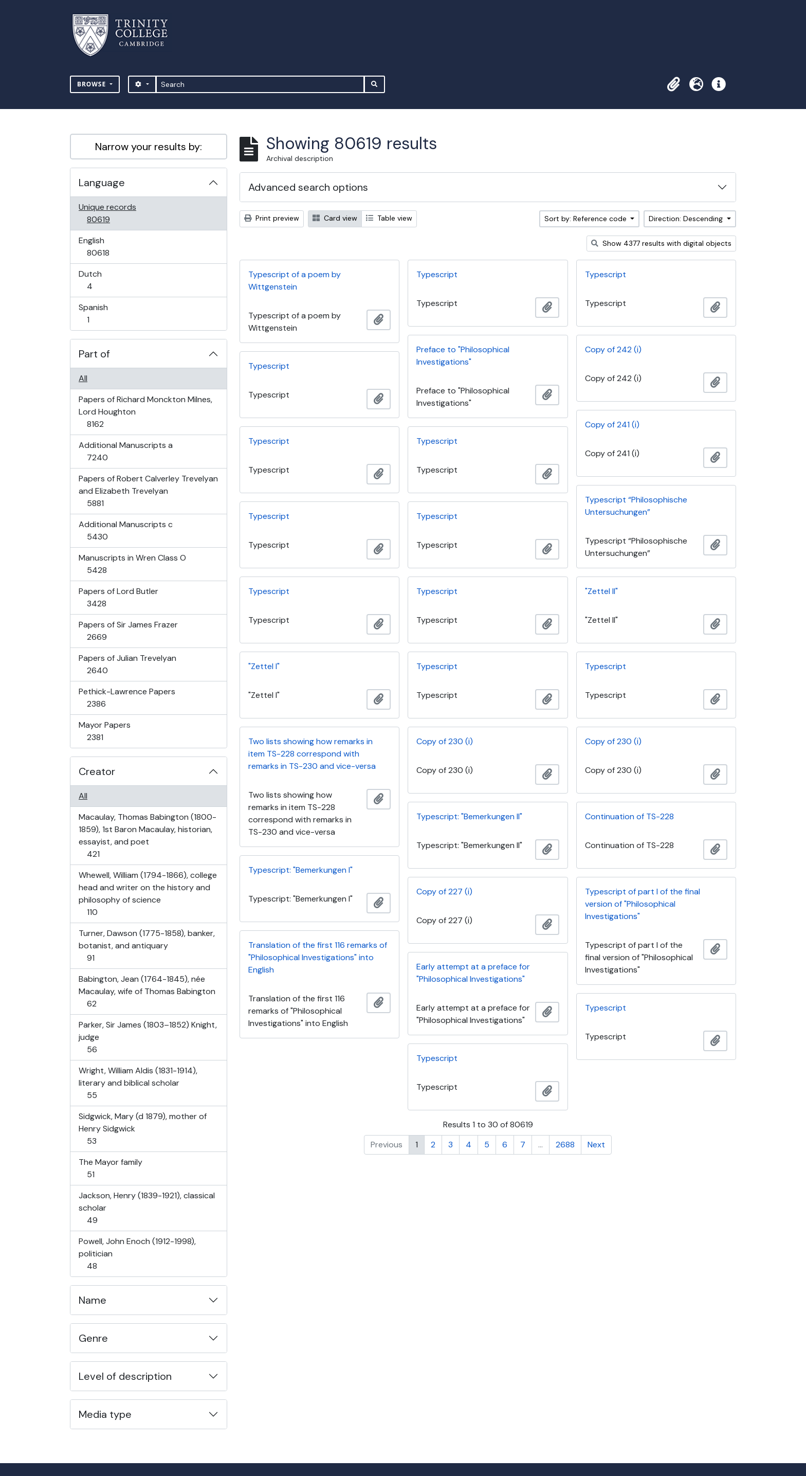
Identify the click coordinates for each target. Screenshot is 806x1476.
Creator (97, 771)
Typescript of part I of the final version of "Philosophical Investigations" (642, 904)
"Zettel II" (601, 591)
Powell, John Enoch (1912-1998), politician (137, 1253)
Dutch (96, 280)
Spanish (95, 313)
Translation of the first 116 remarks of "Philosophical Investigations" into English (317, 957)
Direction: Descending (687, 218)
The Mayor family (110, 1168)
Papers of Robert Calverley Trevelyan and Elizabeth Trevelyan (148, 491)
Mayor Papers (104, 731)
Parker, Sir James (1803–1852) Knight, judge (147, 1037)
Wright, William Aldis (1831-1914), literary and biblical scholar (137, 1083)
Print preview (271, 218)
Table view (389, 218)
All (83, 378)
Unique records (107, 213)
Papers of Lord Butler (118, 597)
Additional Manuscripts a (125, 451)
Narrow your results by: (148, 146)
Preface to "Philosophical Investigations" (462, 355)
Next (596, 1144)
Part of (94, 354)
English (105, 246)
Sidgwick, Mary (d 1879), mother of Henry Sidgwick (142, 1128)
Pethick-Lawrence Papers (126, 697)
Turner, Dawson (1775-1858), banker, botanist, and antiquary (146, 945)
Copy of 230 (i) (444, 741)
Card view (335, 218)
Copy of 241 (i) (612, 424)
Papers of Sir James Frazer (128, 630)
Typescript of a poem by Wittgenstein (294, 280)
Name (92, 1300)
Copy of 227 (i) (444, 891)
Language (102, 182)
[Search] (260, 84)
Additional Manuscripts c (125, 530)
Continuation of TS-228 (629, 816)
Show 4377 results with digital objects (661, 243)
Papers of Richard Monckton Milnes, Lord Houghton (145, 411)
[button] (673, 84)
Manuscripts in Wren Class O (132, 564)
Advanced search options (308, 187)
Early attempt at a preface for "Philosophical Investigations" (473, 972)
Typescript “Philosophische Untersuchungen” (636, 505)
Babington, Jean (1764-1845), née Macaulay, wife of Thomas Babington (146, 991)
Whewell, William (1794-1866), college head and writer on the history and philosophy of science (147, 894)
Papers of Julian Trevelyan (127, 664)
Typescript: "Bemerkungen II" (469, 816)
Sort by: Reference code (586, 218)
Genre (93, 1338)
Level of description (125, 1376)
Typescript (436, 274)
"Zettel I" (264, 666)
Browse (92, 84)
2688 (565, 1144)
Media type (105, 1414)
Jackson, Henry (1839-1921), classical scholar (146, 1208)
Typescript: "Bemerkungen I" (300, 870)
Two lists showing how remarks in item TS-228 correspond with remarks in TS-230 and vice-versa (312, 753)
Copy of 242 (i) (613, 349)
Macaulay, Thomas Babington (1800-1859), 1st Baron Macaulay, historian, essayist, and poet (147, 835)
